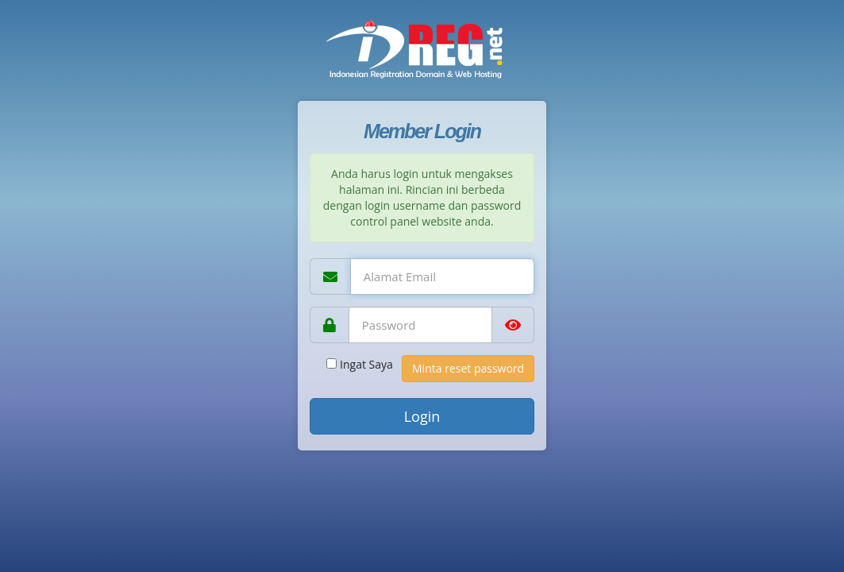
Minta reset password (468, 368)
